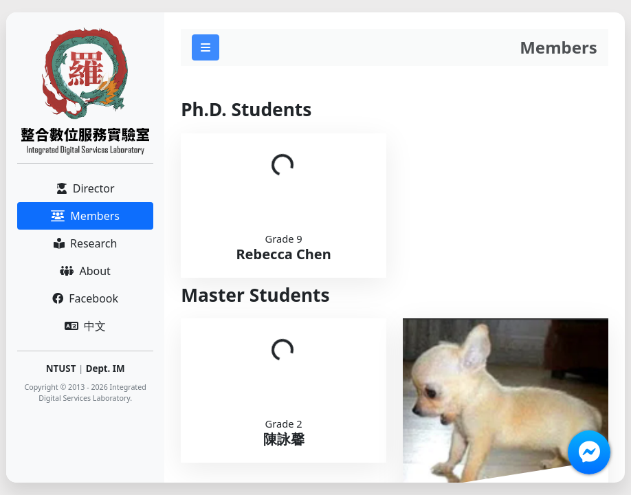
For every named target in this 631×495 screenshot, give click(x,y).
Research (86, 243)
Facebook (85, 298)
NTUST (61, 368)
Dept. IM (105, 368)
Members (85, 215)
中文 (85, 325)
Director (85, 188)
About (85, 270)
